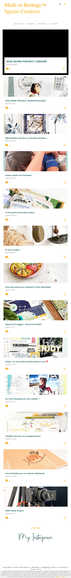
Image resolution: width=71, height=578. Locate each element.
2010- (16, 567)
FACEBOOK (30, 24)
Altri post (35, 528)
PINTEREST (42, 24)
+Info (57, 577)
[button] (63, 69)
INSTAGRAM (18, 24)
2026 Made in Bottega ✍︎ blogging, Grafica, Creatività (43, 567)
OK (63, 577)
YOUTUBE (53, 24)
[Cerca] (60, 4)
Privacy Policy (35, 569)
